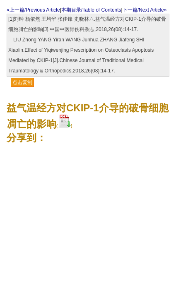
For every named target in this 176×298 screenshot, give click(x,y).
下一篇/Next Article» (145, 10)
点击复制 (22, 82)
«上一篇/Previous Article (33, 10)
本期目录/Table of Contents (91, 10)
